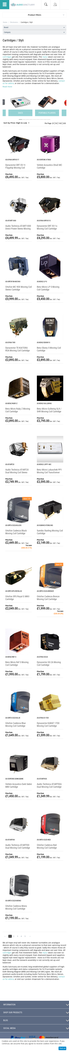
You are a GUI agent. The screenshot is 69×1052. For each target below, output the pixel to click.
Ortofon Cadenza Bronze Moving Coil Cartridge (48, 598)
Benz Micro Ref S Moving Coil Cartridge (16, 663)
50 (56, 123)
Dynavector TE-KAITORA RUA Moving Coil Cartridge (17, 349)
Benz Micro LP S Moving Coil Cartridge (48, 288)
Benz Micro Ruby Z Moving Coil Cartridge (17, 410)
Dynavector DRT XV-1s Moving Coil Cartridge (47, 227)
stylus (45, 57)
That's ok (62, 1048)
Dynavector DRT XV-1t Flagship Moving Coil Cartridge (15, 168)
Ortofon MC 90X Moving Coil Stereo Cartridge (18, 288)
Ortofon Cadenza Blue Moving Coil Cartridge (15, 724)
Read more (7, 86)
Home (5, 22)
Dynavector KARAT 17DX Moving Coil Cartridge (48, 724)
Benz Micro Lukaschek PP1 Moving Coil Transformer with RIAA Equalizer (49, 472)
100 (60, 123)
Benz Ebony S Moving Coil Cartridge (49, 349)
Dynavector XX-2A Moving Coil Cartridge (49, 663)
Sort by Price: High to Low (16, 123)
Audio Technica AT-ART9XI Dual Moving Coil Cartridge (17, 846)
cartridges (7, 57)
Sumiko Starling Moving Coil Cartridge (50, 532)
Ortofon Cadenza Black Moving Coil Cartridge (16, 532)
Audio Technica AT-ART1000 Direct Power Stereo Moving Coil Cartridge (18, 229)
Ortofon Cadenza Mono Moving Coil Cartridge (16, 907)
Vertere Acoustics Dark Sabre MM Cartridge (18, 785)
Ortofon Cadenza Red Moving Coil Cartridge (47, 846)
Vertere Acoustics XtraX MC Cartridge (49, 166)
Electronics (14, 22)
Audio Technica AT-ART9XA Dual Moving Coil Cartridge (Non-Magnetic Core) (49, 787)
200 (64, 123)
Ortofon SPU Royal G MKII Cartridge (17, 598)
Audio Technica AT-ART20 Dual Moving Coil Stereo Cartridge (17, 472)
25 (53, 123)
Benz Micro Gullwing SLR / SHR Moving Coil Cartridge (49, 410)
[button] (20, 119)
